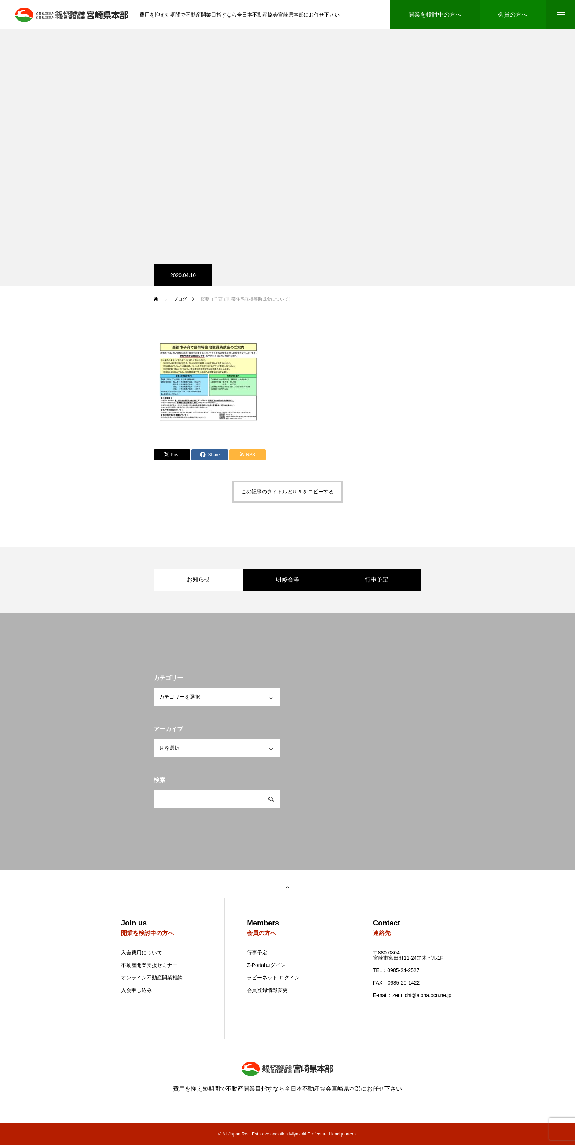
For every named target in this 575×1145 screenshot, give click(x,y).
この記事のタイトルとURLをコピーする (287, 491)
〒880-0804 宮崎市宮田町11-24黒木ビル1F (408, 955)
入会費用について (141, 952)
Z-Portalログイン (266, 965)
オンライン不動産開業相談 (152, 977)
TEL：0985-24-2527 (396, 970)
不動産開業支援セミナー (149, 965)
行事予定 (257, 952)
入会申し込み (136, 990)
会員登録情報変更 (267, 990)
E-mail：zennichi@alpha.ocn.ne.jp (412, 995)
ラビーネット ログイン (273, 977)
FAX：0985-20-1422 (396, 982)
